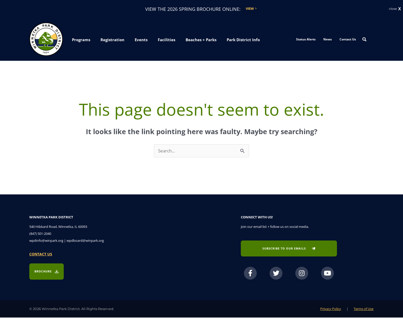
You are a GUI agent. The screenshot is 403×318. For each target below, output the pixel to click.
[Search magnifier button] (364, 40)
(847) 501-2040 (40, 234)
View (250, 8)
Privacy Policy (330, 309)
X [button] (399, 9)
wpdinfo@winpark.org (46, 241)
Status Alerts (306, 39)
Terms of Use (363, 309)
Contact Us (348, 39)
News (327, 39)
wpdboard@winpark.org (85, 241)
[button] (81, 40)
